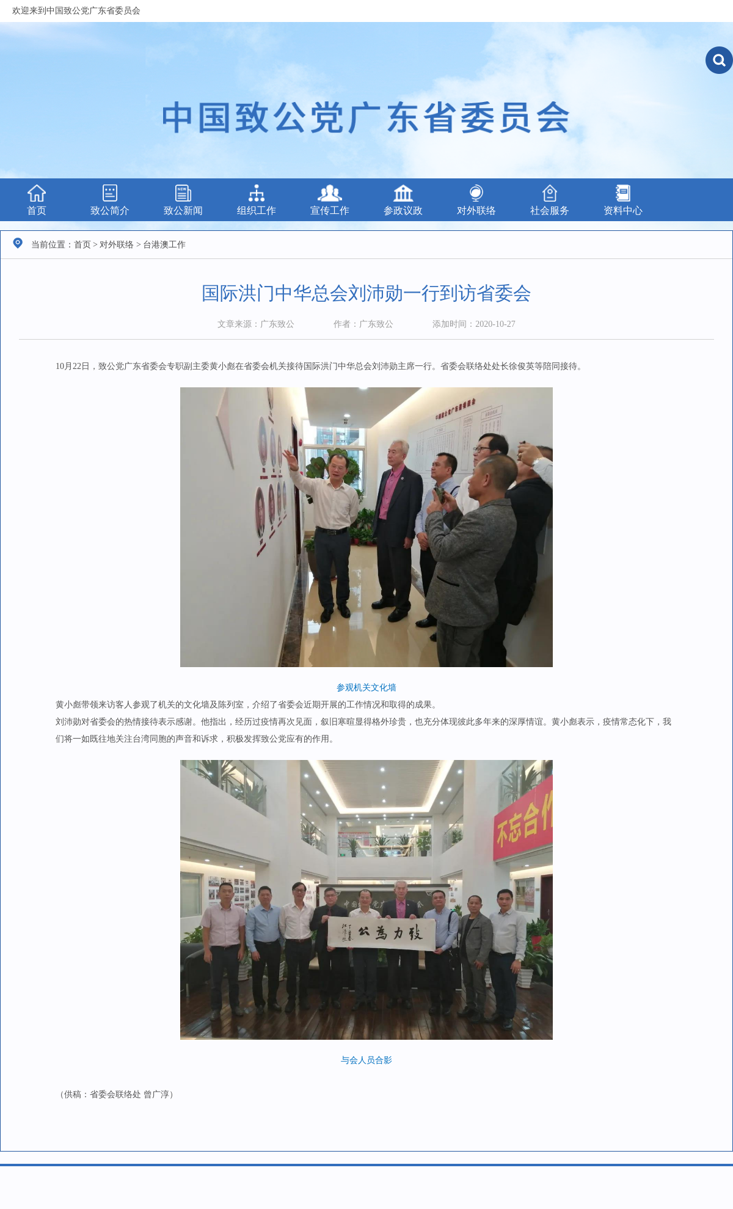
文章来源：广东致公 (255, 324)
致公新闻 (183, 200)
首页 (36, 200)
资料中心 (623, 200)
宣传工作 (329, 200)
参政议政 (403, 200)
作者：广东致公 (363, 324)
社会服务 (549, 200)
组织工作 (256, 200)
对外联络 (476, 200)
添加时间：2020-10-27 (473, 324)
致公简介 (109, 200)
